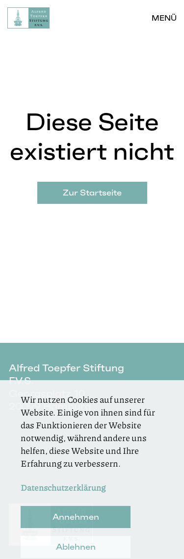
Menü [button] (164, 18)
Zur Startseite (92, 192)
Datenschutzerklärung (63, 496)
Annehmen (76, 525)
